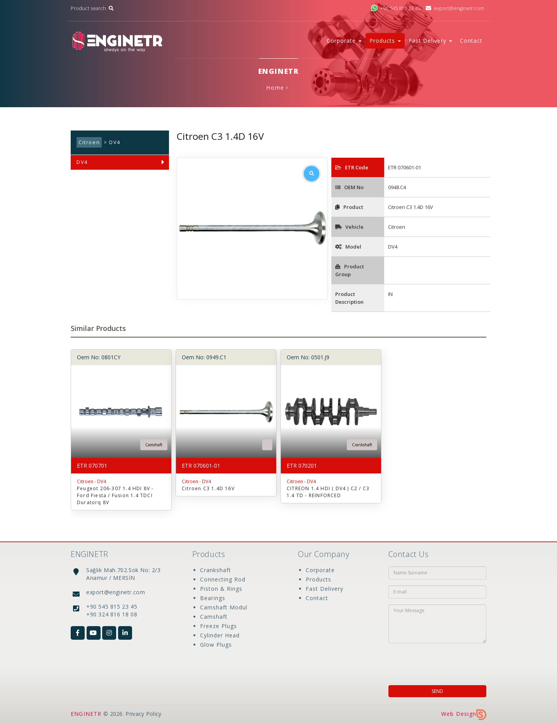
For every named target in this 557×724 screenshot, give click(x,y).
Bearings (212, 598)
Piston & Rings (221, 588)
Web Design (463, 713)
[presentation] (438, 662)
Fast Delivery (324, 588)
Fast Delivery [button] (430, 40)
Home (275, 87)
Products (318, 579)
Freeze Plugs (218, 626)
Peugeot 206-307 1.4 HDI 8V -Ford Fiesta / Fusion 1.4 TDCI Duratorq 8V (115, 495)
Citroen (89, 142)
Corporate (320, 570)
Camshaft (214, 616)
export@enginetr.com (455, 8)
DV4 (82, 162)
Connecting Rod (222, 579)
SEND (437, 691)
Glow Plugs (216, 644)
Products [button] (385, 40)
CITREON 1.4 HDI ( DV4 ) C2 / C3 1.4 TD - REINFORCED (328, 492)
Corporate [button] (344, 40)
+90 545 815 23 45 (395, 8)
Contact (471, 40)
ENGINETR (86, 713)
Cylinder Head (220, 635)
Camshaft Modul (223, 607)
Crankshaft (215, 570)
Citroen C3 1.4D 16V (208, 488)
